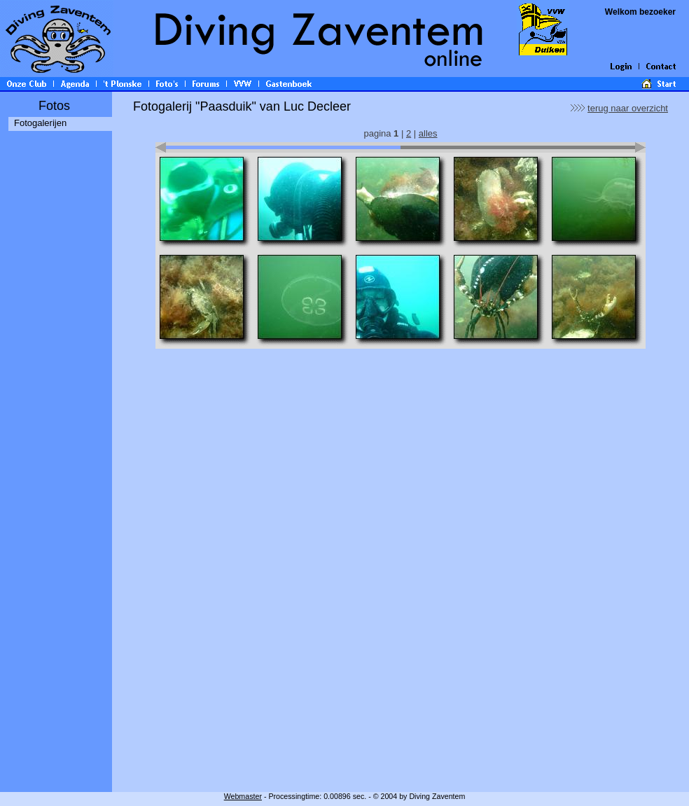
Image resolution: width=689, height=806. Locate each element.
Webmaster (243, 796)
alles (428, 133)
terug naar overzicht (627, 108)
